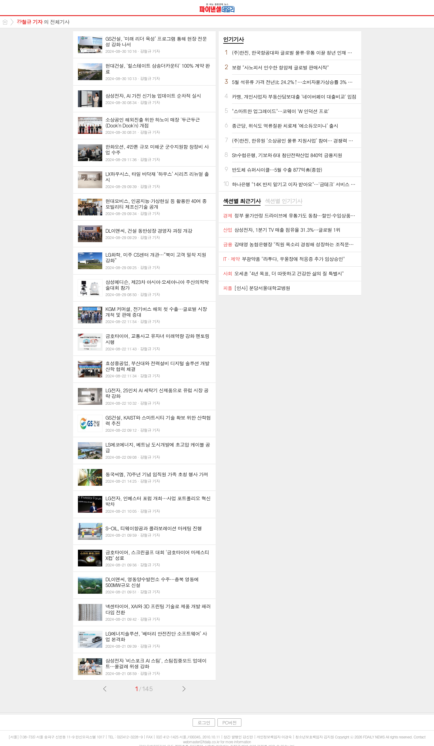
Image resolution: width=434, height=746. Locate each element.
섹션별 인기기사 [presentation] (283, 201)
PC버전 (229, 722)
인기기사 (233, 39)
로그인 (203, 722)
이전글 (104, 688)
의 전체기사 (43, 21)
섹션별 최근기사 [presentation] (242, 201)
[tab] (242, 201)
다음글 (183, 688)
